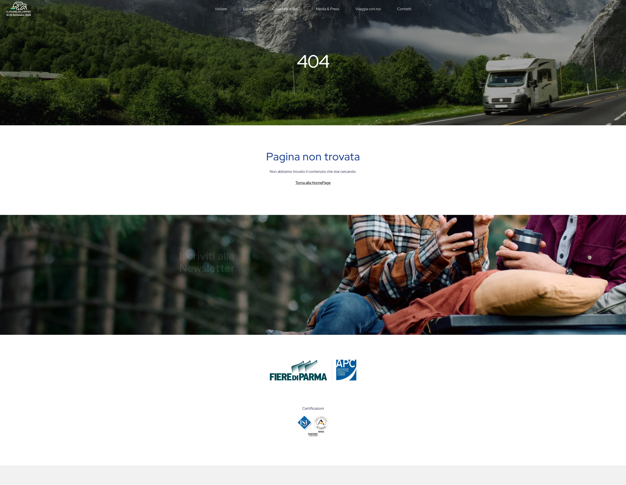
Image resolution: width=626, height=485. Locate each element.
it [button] (610, 8)
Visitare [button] (221, 8)
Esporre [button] (249, 8)
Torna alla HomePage (313, 182)
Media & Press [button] (327, 8)
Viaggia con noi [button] (368, 8)
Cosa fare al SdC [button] (286, 8)
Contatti (404, 8)
